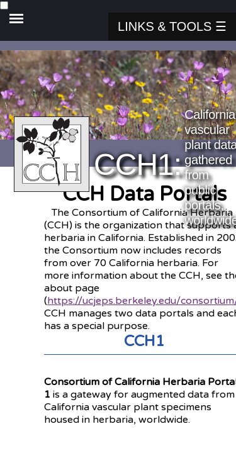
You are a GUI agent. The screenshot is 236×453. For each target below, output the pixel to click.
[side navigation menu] (118, 6)
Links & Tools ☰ (172, 26)
